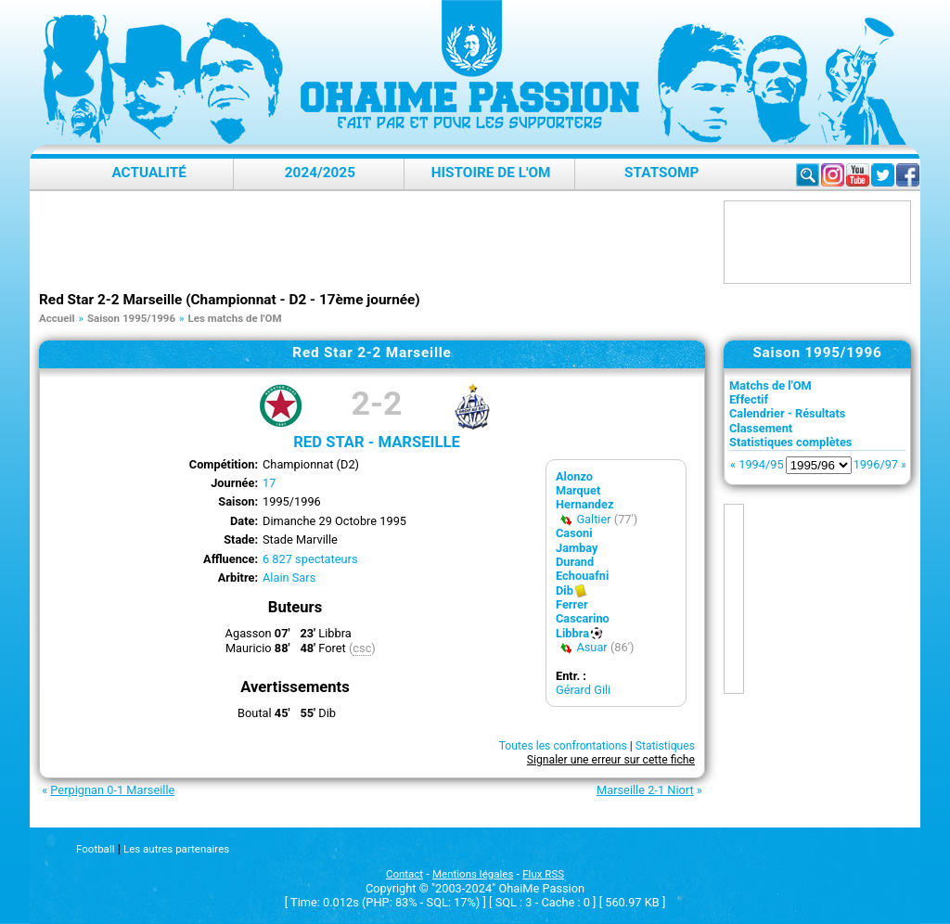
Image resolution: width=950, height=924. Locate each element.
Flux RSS (543, 873)
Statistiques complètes (790, 442)
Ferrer (572, 604)
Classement (760, 428)
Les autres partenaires (176, 848)
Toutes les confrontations (563, 745)
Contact (404, 873)
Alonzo (574, 476)
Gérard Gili (583, 690)
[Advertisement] (376, 242)
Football (95, 848)
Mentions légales (472, 873)
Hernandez (584, 504)
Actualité (148, 172)
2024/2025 (320, 172)
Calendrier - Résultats (787, 413)
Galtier (593, 519)
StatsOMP (661, 172)
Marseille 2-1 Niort (645, 790)
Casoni (574, 533)
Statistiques (665, 745)
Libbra (572, 633)
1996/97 (876, 464)
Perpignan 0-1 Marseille (112, 790)
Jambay (576, 548)
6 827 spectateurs (310, 559)
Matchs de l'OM (770, 385)
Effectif (748, 399)
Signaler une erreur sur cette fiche (611, 759)
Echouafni (582, 576)
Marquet (578, 490)
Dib (564, 590)
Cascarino (583, 618)
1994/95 (760, 464)
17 (269, 483)
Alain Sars (289, 577)
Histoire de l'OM (491, 172)
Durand (575, 562)
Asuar (591, 647)
